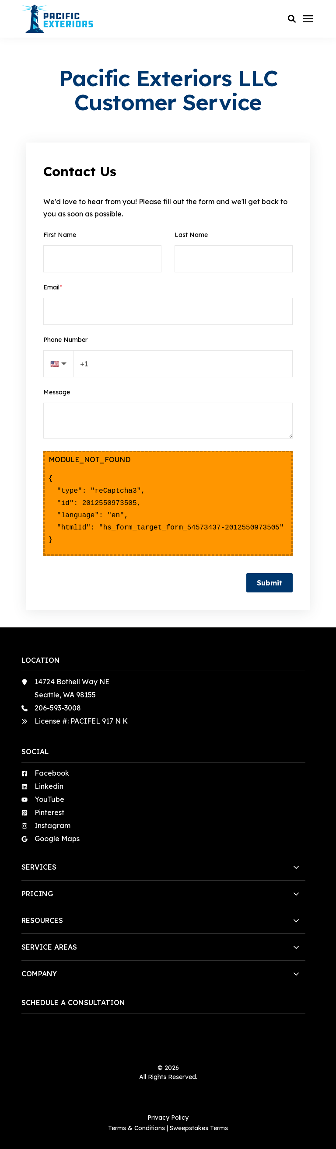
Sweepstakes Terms (199, 1128)
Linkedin (49, 786)
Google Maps (57, 838)
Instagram (52, 825)
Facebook (52, 773)
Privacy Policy (168, 1117)
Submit (269, 582)
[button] (292, 19)
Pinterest (49, 812)
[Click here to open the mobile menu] (308, 19)
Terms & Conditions (136, 1128)
